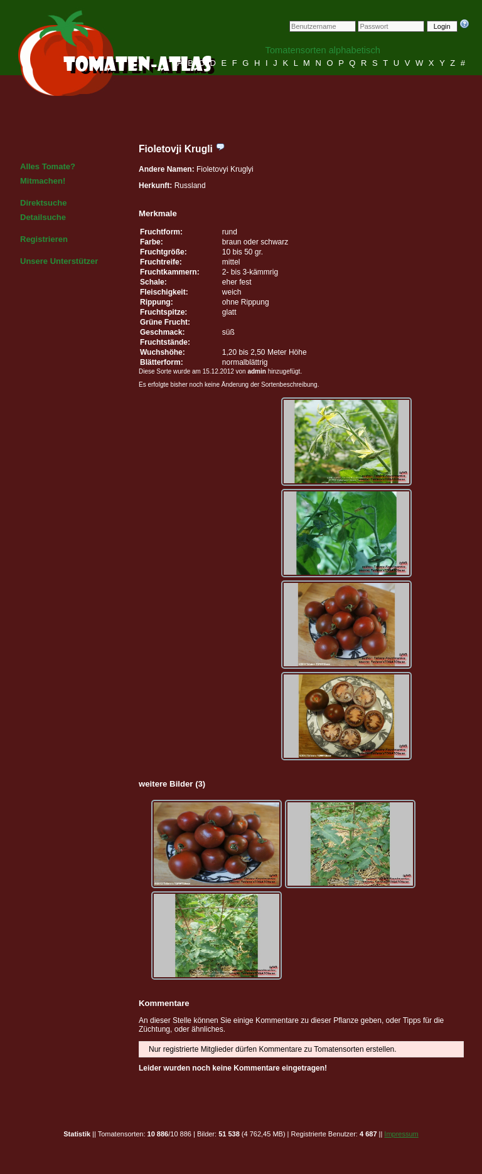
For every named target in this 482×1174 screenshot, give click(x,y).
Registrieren (44, 239)
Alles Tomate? (47, 166)
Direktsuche (43, 202)
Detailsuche (43, 217)
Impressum (401, 1134)
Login (442, 26)
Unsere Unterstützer (59, 261)
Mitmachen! (42, 181)
